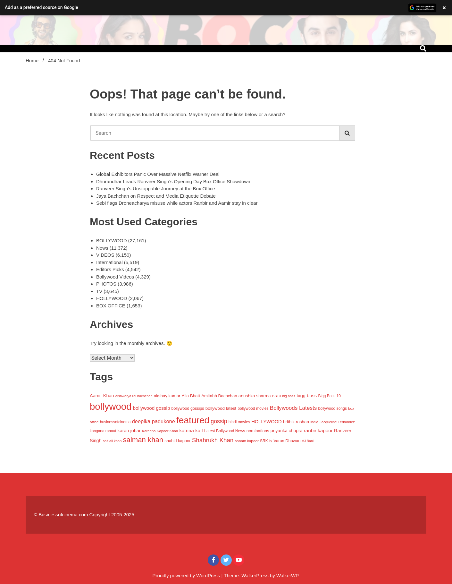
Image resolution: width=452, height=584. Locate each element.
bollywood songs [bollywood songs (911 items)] (332, 408)
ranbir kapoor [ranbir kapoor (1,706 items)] (318, 430)
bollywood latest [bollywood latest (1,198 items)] (220, 408)
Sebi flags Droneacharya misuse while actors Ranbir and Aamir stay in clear (177, 203)
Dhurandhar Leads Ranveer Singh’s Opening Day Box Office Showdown (173, 181)
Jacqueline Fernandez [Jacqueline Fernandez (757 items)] (337, 422)
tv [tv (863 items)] (270, 441)
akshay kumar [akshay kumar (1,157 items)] (167, 395)
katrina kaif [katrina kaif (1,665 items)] (191, 430)
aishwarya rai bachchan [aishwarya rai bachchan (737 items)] (134, 396)
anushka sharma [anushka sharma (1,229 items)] (255, 395)
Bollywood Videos (115, 276)
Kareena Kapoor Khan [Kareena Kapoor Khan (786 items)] (160, 431)
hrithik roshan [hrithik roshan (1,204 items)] (296, 421)
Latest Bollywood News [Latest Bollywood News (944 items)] (224, 431)
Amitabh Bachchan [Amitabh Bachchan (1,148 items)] (219, 395)
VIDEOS (105, 255)
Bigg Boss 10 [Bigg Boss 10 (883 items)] (329, 396)
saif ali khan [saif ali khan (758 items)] (112, 441)
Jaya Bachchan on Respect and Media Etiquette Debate (156, 196)
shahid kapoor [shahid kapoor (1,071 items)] (177, 440)
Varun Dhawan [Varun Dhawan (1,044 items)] (286, 440)
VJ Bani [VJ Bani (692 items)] (308, 441)
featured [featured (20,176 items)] (192, 420)
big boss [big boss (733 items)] (288, 396)
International (109, 262)
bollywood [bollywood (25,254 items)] (110, 406)
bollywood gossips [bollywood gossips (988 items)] (188, 408)
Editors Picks (110, 269)
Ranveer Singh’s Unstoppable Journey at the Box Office (155, 188)
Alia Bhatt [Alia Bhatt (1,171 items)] (191, 395)
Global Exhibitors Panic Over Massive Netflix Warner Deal (158, 174)
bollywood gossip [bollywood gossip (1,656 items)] (151, 408)
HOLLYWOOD (111, 298)
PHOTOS (106, 284)
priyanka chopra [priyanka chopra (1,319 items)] (287, 430)
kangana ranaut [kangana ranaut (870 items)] (103, 431)
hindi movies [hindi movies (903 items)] (239, 422)
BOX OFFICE (110, 305)
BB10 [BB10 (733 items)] (276, 396)
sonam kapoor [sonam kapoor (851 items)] (246, 441)
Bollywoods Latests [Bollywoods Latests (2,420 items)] (293, 408)
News (102, 248)
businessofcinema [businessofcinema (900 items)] (115, 422)
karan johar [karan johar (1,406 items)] (129, 430)
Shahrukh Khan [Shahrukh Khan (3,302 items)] (213, 440)
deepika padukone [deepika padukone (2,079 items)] (153, 421)
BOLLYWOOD (111, 240)
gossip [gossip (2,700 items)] (219, 421)
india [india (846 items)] (314, 422)
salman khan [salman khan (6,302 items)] (143, 440)
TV (99, 291)
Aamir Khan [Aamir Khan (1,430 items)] (102, 395)
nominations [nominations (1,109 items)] (258, 430)
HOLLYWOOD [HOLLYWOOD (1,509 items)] (266, 421)
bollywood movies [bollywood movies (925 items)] (253, 408)
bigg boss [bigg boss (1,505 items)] (307, 395)
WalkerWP (287, 575)
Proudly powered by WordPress (187, 575)
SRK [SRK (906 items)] (264, 441)
